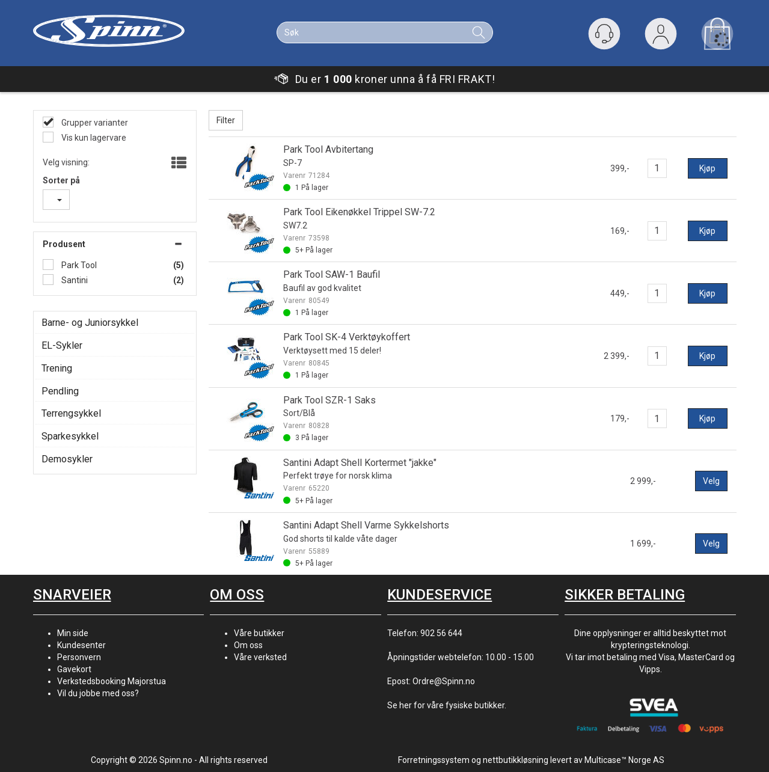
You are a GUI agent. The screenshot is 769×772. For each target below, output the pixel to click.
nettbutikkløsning (515, 760)
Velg (711, 481)
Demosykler (67, 459)
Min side (72, 633)
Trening (56, 368)
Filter (225, 120)
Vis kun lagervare (93, 137)
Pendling (60, 391)
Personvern (79, 657)
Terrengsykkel (71, 413)
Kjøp (707, 168)
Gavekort (74, 669)
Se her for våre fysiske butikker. (446, 705)
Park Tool (78, 265)
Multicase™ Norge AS (624, 760)
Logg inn (661, 36)
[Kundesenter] (604, 33)
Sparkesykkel (70, 436)
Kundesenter (81, 645)
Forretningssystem (434, 760)
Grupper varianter (94, 122)
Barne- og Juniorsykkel (89, 322)
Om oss (248, 645)
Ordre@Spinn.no (443, 681)
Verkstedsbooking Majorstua (111, 681)
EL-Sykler (61, 345)
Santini (74, 280)
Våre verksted (260, 657)
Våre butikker (259, 633)
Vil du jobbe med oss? (98, 693)
